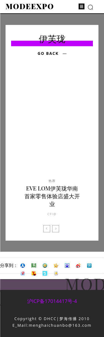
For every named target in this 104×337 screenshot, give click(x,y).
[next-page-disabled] (55, 228)
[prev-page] (46, 228)
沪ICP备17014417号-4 (52, 301)
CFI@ (52, 214)
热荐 (52, 180)
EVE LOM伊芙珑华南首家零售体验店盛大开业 (52, 195)
